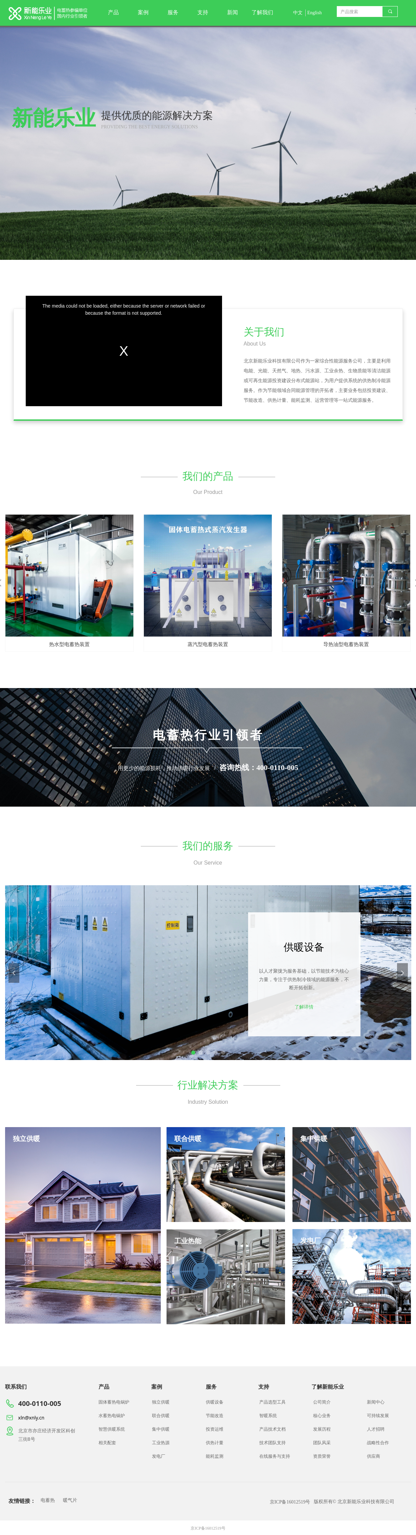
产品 (113, 12)
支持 (202, 12)
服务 (173, 12)
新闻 (232, 12)
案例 (143, 12)
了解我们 (262, 12)
